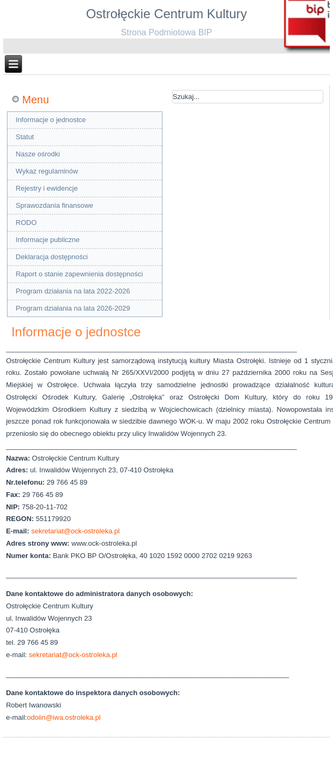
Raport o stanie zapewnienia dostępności (79, 274)
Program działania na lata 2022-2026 (73, 291)
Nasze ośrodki (38, 154)
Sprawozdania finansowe (54, 205)
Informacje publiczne (47, 240)
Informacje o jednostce (51, 120)
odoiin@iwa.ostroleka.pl (64, 717)
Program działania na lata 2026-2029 (73, 308)
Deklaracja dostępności (51, 257)
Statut (25, 137)
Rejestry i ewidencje (47, 188)
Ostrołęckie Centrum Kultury (166, 13)
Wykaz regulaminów (47, 171)
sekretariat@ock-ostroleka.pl (75, 531)
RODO (26, 223)
